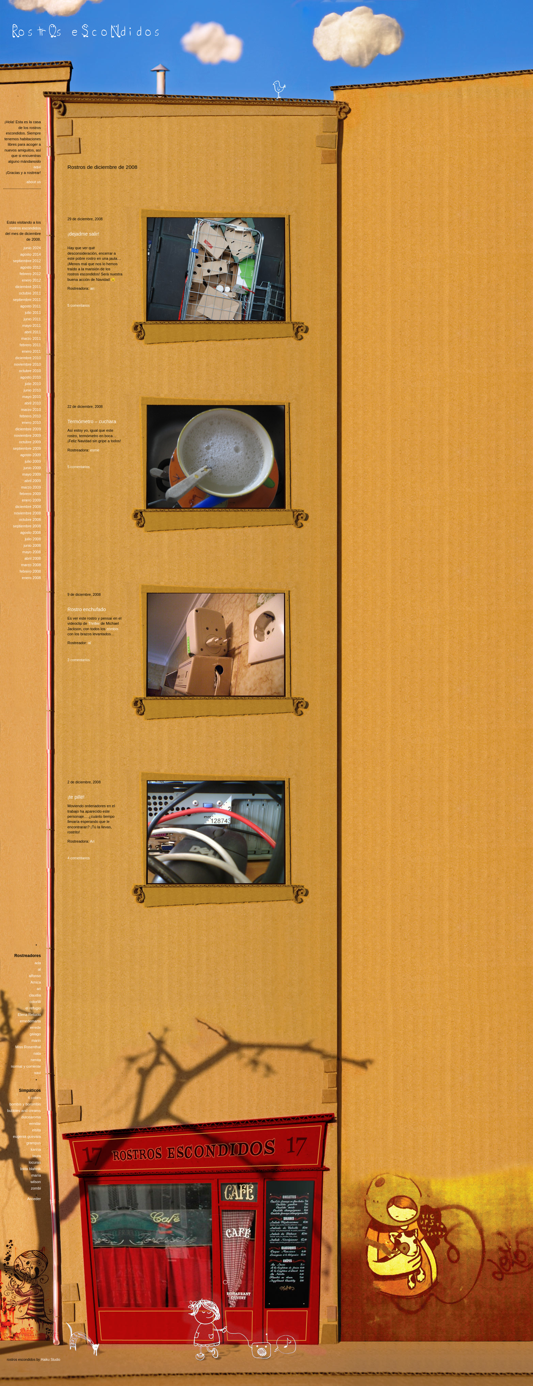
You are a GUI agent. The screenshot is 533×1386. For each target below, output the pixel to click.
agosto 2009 (30, 455)
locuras (35, 1162)
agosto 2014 (30, 254)
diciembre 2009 (28, 429)
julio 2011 (33, 312)
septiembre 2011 (27, 300)
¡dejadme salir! (83, 234)
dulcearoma (31, 1117)
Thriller (94, 623)
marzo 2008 (31, 565)
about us (34, 182)
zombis (112, 629)
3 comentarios (78, 660)
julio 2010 (33, 384)
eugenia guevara (27, 1136)
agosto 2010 (30, 377)
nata (37, 1053)
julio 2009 (33, 461)
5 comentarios (78, 305)
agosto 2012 (30, 267)
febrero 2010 (30, 416)
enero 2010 (31, 422)
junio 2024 (32, 248)
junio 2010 (32, 390)
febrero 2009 (30, 494)
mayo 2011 (31, 325)
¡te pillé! (75, 797)
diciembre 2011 (28, 287)
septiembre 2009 (27, 448)
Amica (35, 982)
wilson (35, 1182)
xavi (37, 1073)
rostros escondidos (25, 228)
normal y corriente (26, 1066)
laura (37, 1156)
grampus (33, 1143)
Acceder (34, 1199)
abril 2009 (33, 481)
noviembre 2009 (27, 435)
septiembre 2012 (27, 261)
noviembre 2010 (27, 364)
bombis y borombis (25, 1104)
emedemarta (30, 1021)
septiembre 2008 (27, 526)
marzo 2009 (31, 487)
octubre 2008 (30, 519)
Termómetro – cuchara (91, 421)
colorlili (35, 1002)
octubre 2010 (30, 371)
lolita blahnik (30, 1169)
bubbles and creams (24, 1111)
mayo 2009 (31, 474)
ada (38, 963)
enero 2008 (31, 578)
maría (36, 1175)
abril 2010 (33, 403)
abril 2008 (33, 558)
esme (94, 450)
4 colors (34, 1098)
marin (36, 1040)
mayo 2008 (31, 552)
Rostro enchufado (86, 609)
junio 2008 (32, 545)
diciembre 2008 (28, 507)
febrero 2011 (30, 345)
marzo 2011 (31, 338)
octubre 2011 (30, 293)
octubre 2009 (30, 442)
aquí (37, 167)
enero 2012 (31, 280)
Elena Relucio (29, 1015)
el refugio (33, 1008)
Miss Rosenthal (28, 1047)
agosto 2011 (30, 306)
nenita (36, 1060)
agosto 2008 (30, 532)
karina (36, 1149)
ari (92, 288)
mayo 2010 (31, 397)
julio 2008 (33, 539)
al (89, 643)
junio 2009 (32, 468)
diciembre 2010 (28, 358)
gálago (35, 1034)
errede (35, 1027)
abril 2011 (33, 332)
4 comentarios (78, 858)
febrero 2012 (30, 274)
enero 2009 (31, 500)
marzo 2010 (31, 410)
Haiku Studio (50, 1359)
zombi (36, 1188)
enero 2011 (31, 351)
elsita (36, 1130)
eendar (35, 1123)
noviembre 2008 (27, 513)
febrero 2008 (30, 571)
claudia (35, 995)
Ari (92, 841)
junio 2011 (32, 319)
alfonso (35, 976)
